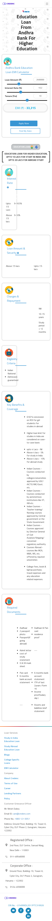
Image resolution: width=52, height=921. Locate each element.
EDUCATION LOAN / (26, 146)
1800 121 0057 (22, 818)
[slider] (18, 84)
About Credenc (11, 778)
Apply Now (24, 123)
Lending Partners (12, 793)
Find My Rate (25, 131)
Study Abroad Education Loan (12, 748)
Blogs (7, 754)
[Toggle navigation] (47, 4)
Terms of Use (10, 783)
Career (7, 788)
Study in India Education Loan (12, 739)
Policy (7, 798)
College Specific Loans (11, 761)
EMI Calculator (11, 768)
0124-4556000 (15, 886)
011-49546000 (15, 856)
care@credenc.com (21, 813)
